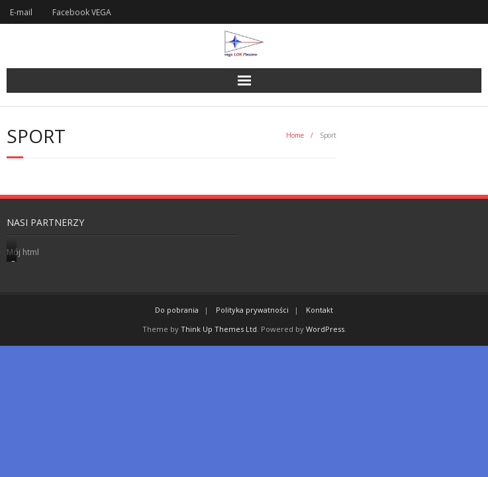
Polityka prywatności (252, 310)
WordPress (325, 329)
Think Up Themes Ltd (219, 329)
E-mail (21, 12)
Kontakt (319, 310)
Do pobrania (177, 310)
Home (295, 135)
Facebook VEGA (81, 12)
